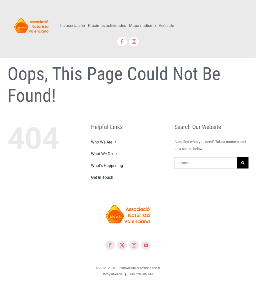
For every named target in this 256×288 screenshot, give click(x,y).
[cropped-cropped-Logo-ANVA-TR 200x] (31, 17)
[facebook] (122, 41)
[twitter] (122, 245)
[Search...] (205, 162)
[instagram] (134, 41)
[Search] (242, 162)
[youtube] (146, 245)
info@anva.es (112, 274)
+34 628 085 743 (141, 274)
